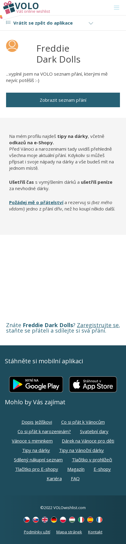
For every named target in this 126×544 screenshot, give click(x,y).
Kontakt (95, 532)
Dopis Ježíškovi (37, 422)
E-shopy (102, 469)
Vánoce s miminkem (32, 441)
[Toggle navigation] (116, 7)
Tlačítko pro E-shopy (36, 469)
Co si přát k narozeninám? (44, 431)
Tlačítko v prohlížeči (92, 460)
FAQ (75, 478)
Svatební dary (94, 431)
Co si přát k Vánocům (83, 422)
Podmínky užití (37, 532)
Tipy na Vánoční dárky (81, 450)
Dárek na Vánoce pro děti (88, 441)
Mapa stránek (69, 532)
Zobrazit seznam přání (63, 100)
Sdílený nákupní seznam (38, 460)
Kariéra (54, 478)
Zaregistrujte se (98, 325)
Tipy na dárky (36, 450)
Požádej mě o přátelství (36, 202)
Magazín (76, 469)
